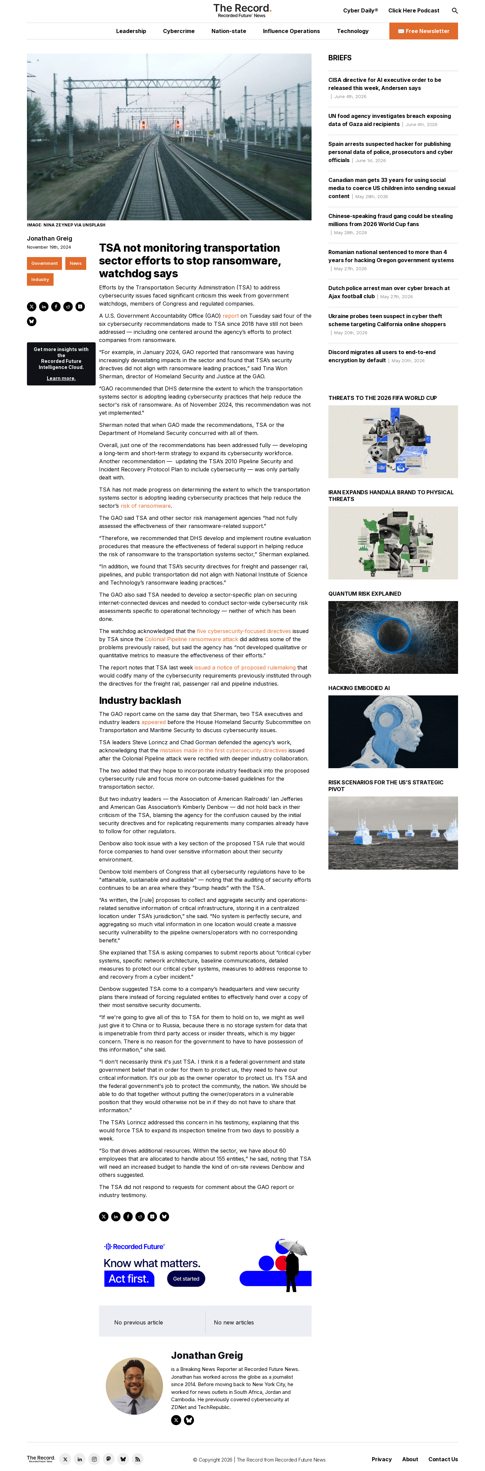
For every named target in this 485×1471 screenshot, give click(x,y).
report (231, 315)
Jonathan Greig (49, 238)
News (76, 263)
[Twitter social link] (65, 1459)
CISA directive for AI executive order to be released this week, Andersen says (384, 87)
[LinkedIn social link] (80, 1459)
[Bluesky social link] (123, 1459)
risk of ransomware (146, 505)
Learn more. (61, 378)
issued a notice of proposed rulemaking (245, 667)
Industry (40, 279)
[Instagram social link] (94, 1459)
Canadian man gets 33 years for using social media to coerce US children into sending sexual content (391, 188)
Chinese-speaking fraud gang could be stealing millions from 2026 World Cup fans (390, 224)
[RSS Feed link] (137, 1459)
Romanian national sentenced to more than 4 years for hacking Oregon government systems (391, 260)
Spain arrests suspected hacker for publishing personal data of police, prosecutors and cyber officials (390, 151)
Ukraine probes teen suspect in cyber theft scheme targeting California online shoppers (387, 324)
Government (44, 263)
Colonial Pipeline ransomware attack (191, 639)
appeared (153, 722)
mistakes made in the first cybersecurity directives (223, 750)
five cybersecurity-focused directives (244, 631)
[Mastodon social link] (109, 1459)
